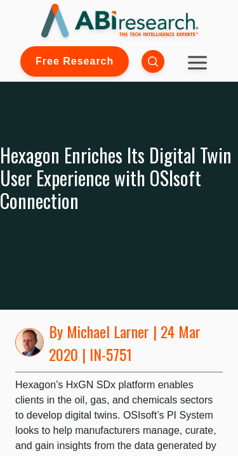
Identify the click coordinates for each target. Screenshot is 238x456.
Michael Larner (108, 331)
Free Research (75, 61)
